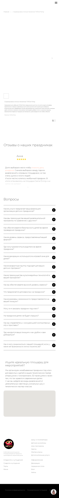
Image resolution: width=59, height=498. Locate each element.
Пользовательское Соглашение (37, 490)
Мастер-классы (36, 452)
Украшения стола (37, 466)
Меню (6, 469)
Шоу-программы (37, 446)
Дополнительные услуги (40, 455)
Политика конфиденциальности (15, 490)
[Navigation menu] (56, 3)
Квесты (33, 449)
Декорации (35, 463)
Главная (6, 12)
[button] (53, 492)
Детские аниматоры (38, 443)
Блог (33, 469)
